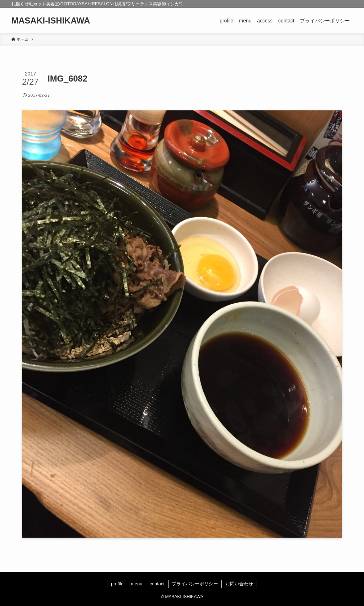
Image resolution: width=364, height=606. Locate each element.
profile (117, 583)
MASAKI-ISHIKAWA (50, 20)
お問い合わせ (239, 583)
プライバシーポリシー (195, 583)
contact (157, 583)
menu (137, 583)
